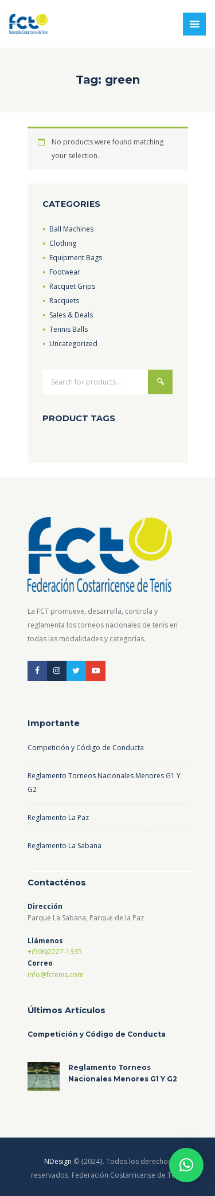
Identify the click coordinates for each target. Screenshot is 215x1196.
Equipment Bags (75, 257)
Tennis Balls (68, 329)
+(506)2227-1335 (55, 951)
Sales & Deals (71, 315)
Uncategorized (73, 343)
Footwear (64, 272)
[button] (186, 1165)
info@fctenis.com (56, 974)
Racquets (64, 300)
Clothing (62, 243)
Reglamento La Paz (58, 817)
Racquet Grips (72, 286)
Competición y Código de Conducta (86, 747)
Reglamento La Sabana (64, 845)
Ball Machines (71, 229)
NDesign (58, 1161)
